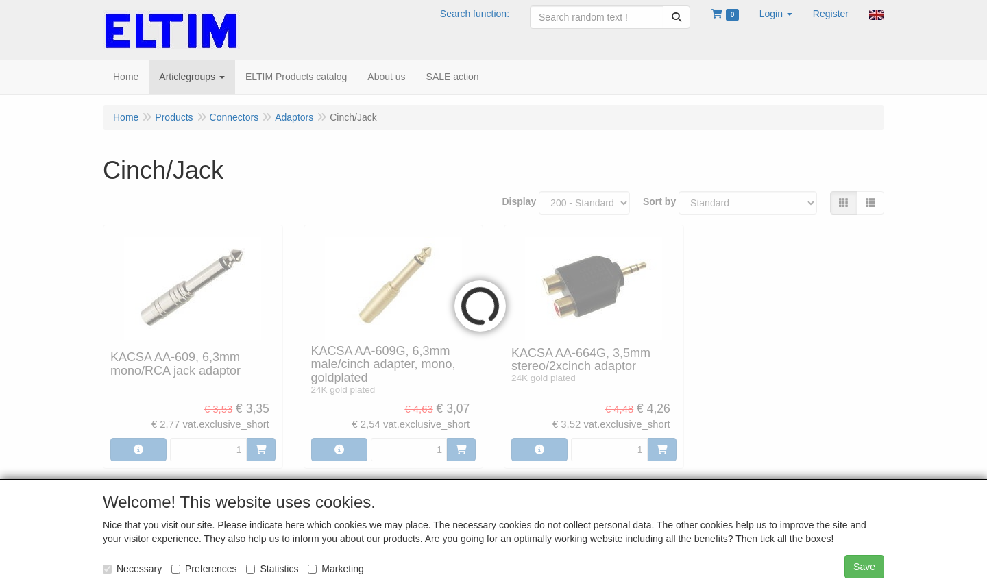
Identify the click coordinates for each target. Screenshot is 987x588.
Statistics (272, 568)
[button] (776, 13)
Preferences (203, 568)
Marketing (335, 568)
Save (864, 566)
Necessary (132, 568)
